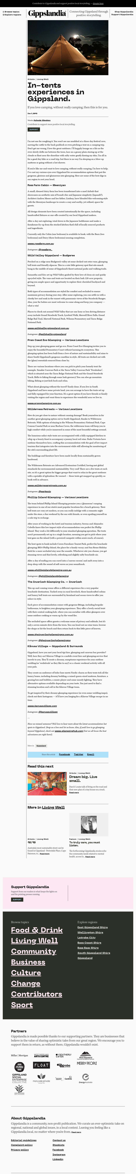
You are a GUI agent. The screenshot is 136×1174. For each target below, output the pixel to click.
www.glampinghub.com (69, 731)
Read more (74, 793)
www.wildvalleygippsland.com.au (48, 328)
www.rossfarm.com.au (41, 244)
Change (25, 984)
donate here (98, 3)
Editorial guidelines (23, 1140)
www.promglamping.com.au (44, 403)
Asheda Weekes (42, 120)
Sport (22, 1005)
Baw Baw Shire (88, 948)
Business (28, 962)
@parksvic (44, 492)
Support (33, 129)
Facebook (64, 755)
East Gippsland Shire (93, 927)
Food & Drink (37, 930)
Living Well (43, 79)
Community (33, 952)
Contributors (36, 994)
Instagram (59, 1155)
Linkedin (58, 1159)
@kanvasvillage (47, 712)
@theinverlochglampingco (54, 641)
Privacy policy (20, 1150)
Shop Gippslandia (124, 12)
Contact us (59, 1140)
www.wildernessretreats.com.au (47, 486)
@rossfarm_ (45, 250)
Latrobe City (87, 937)
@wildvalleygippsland (52, 334)
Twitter (78, 755)
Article (31, 79)
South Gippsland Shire (94, 953)
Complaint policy (22, 1145)
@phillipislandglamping (53, 576)
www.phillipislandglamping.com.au (49, 570)
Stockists (58, 1145)
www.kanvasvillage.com (42, 706)
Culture (26, 973)
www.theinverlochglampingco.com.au (50, 635)
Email (90, 755)
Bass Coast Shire (89, 943)
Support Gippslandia (122, 15)
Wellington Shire (90, 932)
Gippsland (41, 746)
